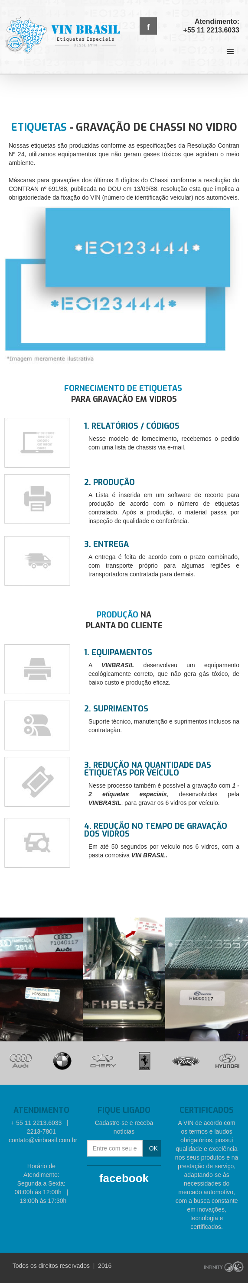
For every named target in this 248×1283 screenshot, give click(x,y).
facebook (124, 1178)
